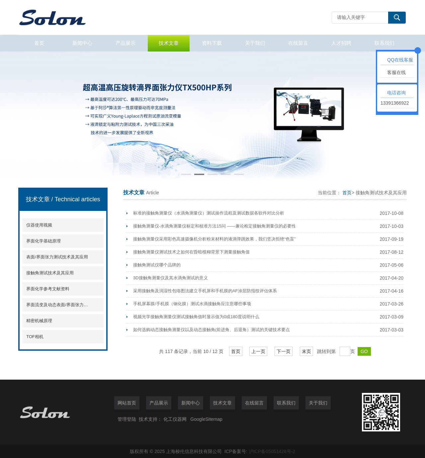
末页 (306, 351)
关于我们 (255, 43)
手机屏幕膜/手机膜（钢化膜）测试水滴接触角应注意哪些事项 (192, 303)
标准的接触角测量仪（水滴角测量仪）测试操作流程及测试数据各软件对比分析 (208, 213)
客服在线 (396, 72)
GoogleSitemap (206, 419)
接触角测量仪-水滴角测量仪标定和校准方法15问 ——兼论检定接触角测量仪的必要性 (214, 226)
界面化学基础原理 (43, 240)
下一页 (284, 351)
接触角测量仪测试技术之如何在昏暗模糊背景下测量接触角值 (191, 251)
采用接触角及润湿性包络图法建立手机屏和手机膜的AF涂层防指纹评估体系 (205, 290)
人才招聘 (341, 43)
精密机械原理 (39, 320)
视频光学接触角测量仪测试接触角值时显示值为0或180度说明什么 (196, 316)
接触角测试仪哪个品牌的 (157, 264)
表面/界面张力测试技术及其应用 (57, 256)
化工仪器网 (175, 419)
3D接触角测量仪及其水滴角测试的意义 (170, 277)
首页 (39, 43)
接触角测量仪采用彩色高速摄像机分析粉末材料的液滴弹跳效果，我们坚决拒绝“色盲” (214, 238)
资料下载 (212, 43)
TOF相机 (34, 336)
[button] (186, 174)
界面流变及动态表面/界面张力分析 (57, 304)
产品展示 (125, 43)
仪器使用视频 (39, 225)
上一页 (258, 351)
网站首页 (127, 403)
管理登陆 (127, 419)
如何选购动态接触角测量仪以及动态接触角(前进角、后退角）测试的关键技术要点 (211, 329)
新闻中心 (82, 43)
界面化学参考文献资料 (47, 288)
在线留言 (298, 43)
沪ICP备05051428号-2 (272, 451)
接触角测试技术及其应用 (50, 272)
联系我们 (384, 43)
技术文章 (169, 43)
